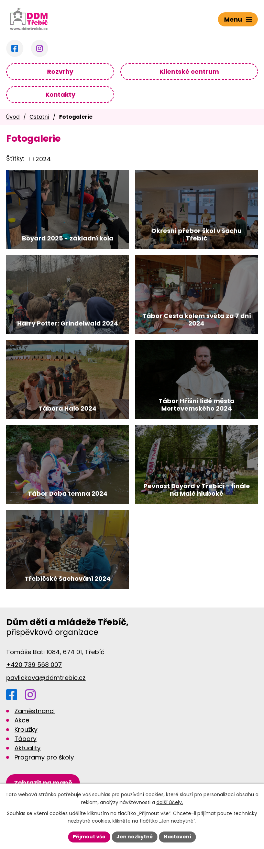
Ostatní (39, 116)
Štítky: (15, 158)
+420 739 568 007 (34, 664)
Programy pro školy (44, 757)
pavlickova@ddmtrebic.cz (46, 677)
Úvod (13, 116)
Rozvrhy (60, 71)
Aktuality (27, 748)
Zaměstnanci (34, 711)
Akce (21, 720)
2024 (43, 159)
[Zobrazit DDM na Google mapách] (43, 782)
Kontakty (60, 94)
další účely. (169, 802)
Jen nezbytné (135, 836)
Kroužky (25, 729)
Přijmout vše (89, 836)
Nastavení (177, 836)
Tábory (25, 738)
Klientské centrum (189, 71)
